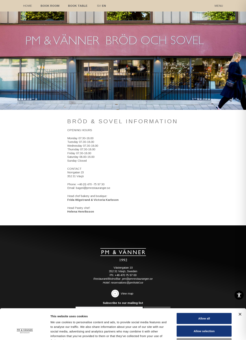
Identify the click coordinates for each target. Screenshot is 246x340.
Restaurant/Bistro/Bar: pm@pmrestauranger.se (123, 278)
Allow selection (204, 302)
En (104, 5)
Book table (77, 5)
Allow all (204, 289)
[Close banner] (240, 285)
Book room (50, 5)
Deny (204, 314)
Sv (99, 5)
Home (27, 5)
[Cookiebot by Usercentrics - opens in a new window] (25, 332)
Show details (202, 332)
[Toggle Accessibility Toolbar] (239, 295)
